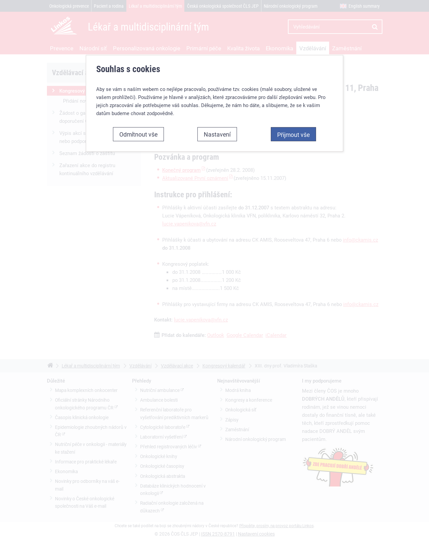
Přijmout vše (293, 134)
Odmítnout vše (138, 134)
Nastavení (217, 134)
